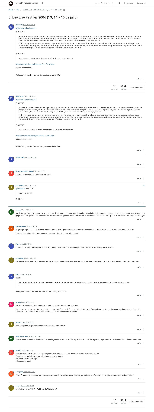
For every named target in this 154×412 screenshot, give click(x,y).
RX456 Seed (20, 157)
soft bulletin (20, 185)
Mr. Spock (19, 372)
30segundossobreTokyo (24, 171)
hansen (18, 210)
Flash (17, 244)
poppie (18, 322)
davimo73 (19, 25)
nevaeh (18, 302)
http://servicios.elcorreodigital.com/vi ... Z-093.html (35, 64)
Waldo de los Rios (22, 336)
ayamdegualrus (21, 226)
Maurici (18, 350)
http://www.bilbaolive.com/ (26, 28)
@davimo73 (20, 189)
